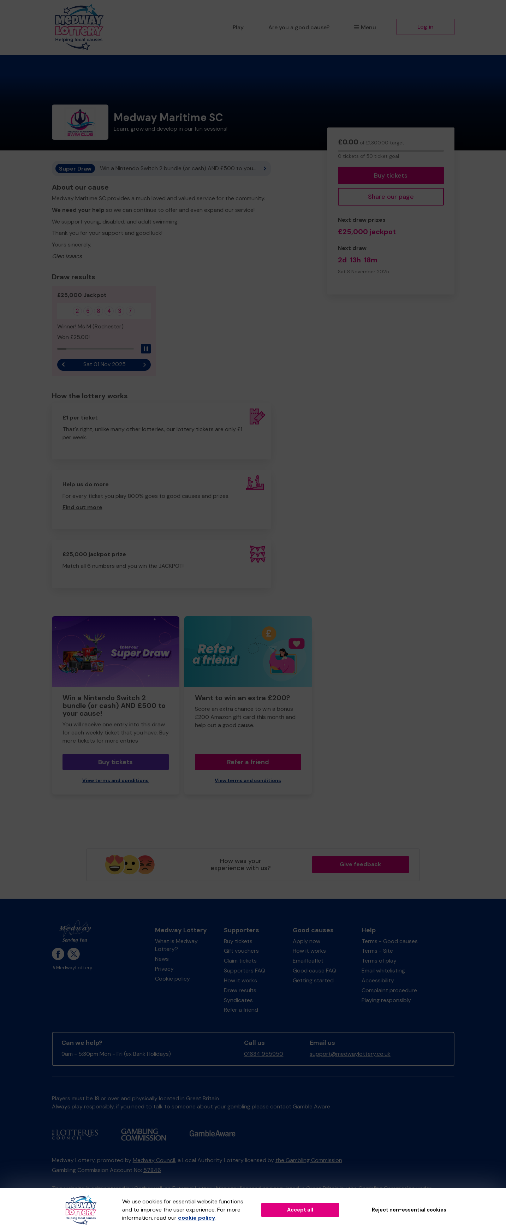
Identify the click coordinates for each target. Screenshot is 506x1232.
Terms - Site (377, 950)
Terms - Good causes (390, 941)
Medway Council (154, 1160)
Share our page (391, 196)
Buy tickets (390, 175)
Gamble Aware (311, 1106)
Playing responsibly (386, 1000)
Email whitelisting (383, 970)
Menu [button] (365, 27)
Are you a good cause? (298, 27)
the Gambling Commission (308, 1160)
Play (238, 27)
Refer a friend (248, 762)
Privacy (164, 968)
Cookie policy (172, 978)
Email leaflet (308, 960)
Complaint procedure (389, 990)
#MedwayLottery (72, 968)
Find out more (82, 507)
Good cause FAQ (314, 970)
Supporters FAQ (244, 970)
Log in (425, 26)
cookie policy (196, 1217)
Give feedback (360, 864)
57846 (152, 1170)
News (162, 959)
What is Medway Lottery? (176, 945)
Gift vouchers (241, 950)
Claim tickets (240, 960)
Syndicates (238, 1000)
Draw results (240, 990)
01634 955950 (263, 1054)
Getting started (313, 980)
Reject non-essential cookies (409, 1210)
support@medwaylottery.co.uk (350, 1054)
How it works (240, 980)
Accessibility (378, 980)
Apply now (306, 941)
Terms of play (379, 960)
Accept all (300, 1210)
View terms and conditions (115, 781)
